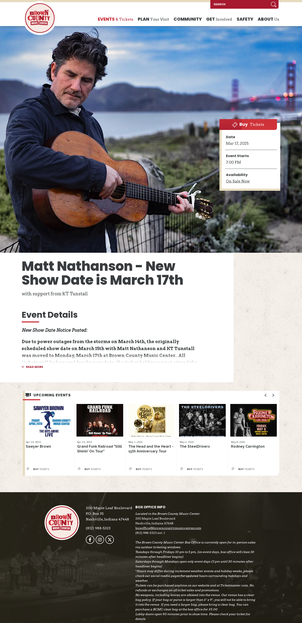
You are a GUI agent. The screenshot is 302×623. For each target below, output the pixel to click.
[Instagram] (100, 539)
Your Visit (153, 19)
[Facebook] (90, 539)
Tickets (248, 124)
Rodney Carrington (248, 446)
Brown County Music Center (40, 18)
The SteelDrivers (195, 446)
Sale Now (238, 181)
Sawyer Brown (38, 446)
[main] (151, 259)
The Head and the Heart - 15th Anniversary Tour (150, 448)
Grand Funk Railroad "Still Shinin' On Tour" (99, 448)
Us (268, 19)
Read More (34, 367)
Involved (219, 19)
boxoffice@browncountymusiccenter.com (168, 528)
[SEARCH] (239, 4)
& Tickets (115, 19)
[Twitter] (109, 539)
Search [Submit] (274, 4)
